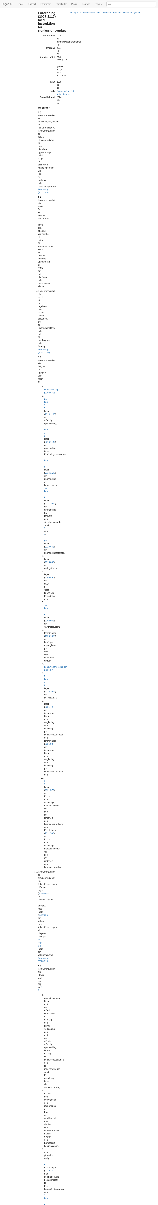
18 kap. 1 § (86, 107)
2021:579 (67, 156)
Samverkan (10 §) (10, 16)
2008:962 (73, 129)
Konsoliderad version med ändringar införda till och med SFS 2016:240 (84, 991)
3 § (46, 90)
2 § (46, 66)
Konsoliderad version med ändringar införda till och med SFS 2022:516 (84, 1169)
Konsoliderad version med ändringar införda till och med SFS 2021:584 (84, 1146)
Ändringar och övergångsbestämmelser (13, 46)
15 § (47, 614)
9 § (46, 483)
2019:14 (93, 220)
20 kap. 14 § (102, 238)
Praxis (74, 4)
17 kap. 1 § (79, 104)
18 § (47, 652)
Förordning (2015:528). (56, 343)
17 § (53, 489)
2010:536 (56, 180)
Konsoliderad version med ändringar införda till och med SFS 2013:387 (84, 835)
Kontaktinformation (106, 1203)
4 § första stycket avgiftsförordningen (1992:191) (71, 666)
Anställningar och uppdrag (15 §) (16, 29)
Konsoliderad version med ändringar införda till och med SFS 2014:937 (84, 923)
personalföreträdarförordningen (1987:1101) (66, 641)
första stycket (81, 415)
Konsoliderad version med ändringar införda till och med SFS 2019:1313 (85, 1101)
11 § (47, 536)
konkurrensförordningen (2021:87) (67, 138)
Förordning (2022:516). (87, 275)
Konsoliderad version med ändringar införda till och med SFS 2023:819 (84, 1191)
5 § (46, 282)
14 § (53, 156)
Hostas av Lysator (125, 1203)
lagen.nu (7, 4)
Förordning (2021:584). (56, 61)
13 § (47, 583)
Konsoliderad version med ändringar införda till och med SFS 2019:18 (83, 1078)
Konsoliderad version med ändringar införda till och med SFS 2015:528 (84, 945)
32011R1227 (69, 843)
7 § (46, 347)
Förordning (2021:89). (77, 478)
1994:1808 (70, 132)
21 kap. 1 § (56, 98)
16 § (47, 625)
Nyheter (98, 4)
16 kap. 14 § (83, 247)
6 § (46, 333)
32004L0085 (69, 752)
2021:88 (56, 150)
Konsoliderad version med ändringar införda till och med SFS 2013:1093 (85, 861)
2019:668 (100, 113)
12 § (47, 547)
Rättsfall (32, 4)
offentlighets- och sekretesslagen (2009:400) (86, 347)
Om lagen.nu (69, 1203)
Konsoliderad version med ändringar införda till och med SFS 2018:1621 (85, 1055)
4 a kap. (71, 461)
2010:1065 (73, 141)
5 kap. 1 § (81, 226)
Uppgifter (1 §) (8, 13)
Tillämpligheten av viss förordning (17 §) (17, 37)
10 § (47, 505)
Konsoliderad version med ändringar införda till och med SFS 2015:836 (84, 968)
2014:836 (62, 119)
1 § (46, 49)
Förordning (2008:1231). (69, 86)
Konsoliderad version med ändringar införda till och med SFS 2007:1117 (85, 688)
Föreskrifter (61, 4)
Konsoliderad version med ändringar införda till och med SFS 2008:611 (84, 725)
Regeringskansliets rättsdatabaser (80, 36)
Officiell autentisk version (62, 1052)
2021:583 (93, 163)
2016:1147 (97, 104)
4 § (46, 190)
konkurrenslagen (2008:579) (64, 95)
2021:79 (62, 144)
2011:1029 (57, 110)
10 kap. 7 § (56, 129)
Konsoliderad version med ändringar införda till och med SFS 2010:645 (84, 770)
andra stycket (84, 669)
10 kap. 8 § (68, 183)
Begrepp (86, 4)
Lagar (20, 4)
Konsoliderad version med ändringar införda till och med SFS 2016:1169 (85, 1013)
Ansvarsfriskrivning (86, 1203)
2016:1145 (74, 98)
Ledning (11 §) (8, 19)
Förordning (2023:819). (56, 186)
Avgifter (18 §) (8, 42)
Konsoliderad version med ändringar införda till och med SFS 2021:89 (83, 1123)
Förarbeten (45, 4)
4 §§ (59, 323)
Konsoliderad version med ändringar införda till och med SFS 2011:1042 (85, 813)
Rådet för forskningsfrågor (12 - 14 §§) (17, 24)
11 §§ (86, 113)
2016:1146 (71, 101)
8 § (58, 296)
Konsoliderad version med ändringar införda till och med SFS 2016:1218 (85, 1036)
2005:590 (62, 123)
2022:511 (56, 229)
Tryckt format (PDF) (59, 685)
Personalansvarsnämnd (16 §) (15, 32)
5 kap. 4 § (56, 141)
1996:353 (119, 696)
